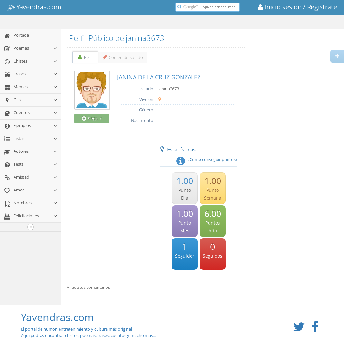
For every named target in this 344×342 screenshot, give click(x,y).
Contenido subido (122, 57)
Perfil (85, 57)
